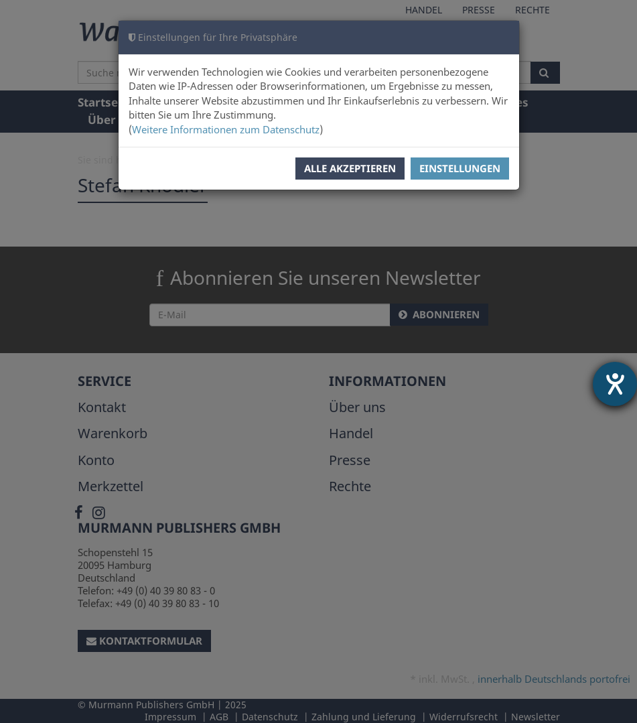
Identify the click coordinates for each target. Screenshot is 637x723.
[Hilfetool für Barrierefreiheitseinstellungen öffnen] (615, 384)
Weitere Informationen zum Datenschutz (226, 129)
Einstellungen (459, 168)
